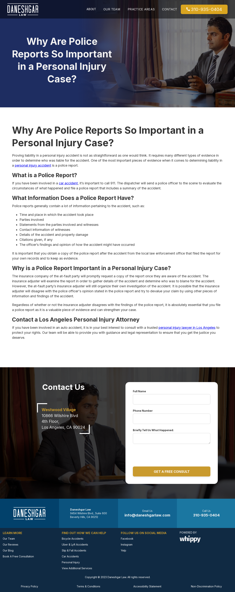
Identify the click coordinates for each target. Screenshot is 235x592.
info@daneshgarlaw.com (147, 515)
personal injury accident (33, 165)
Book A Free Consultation (18, 556)
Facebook (127, 538)
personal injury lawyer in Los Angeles (187, 328)
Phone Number (143, 410)
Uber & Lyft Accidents (75, 544)
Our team (111, 9)
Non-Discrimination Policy (206, 586)
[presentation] (172, 453)
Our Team (9, 538)
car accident (68, 183)
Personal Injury (71, 562)
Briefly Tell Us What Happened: (153, 430)
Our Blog (8, 550)
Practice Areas (141, 9)
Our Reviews (10, 544)
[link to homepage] (22, 9)
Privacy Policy (29, 586)
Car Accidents (70, 556)
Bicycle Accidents (72, 538)
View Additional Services (77, 568)
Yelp (123, 550)
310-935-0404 (204, 9)
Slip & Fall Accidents (74, 550)
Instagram (126, 544)
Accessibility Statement (147, 586)
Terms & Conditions (88, 586)
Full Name (139, 391)
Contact (169, 9)
